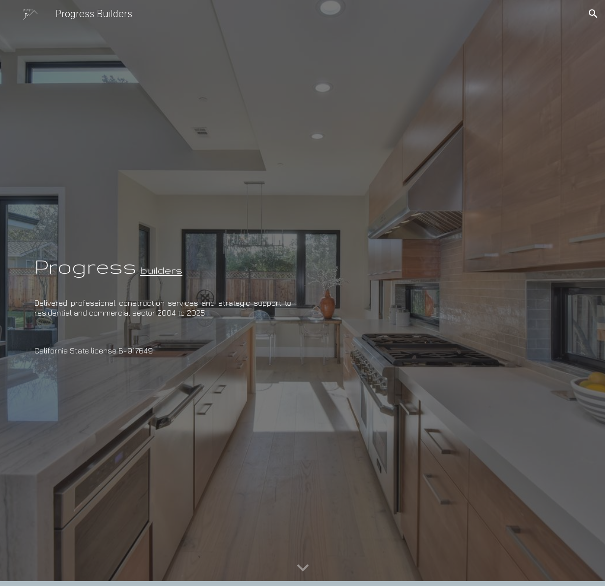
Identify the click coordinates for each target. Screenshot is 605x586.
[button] (593, 14)
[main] (162, 257)
